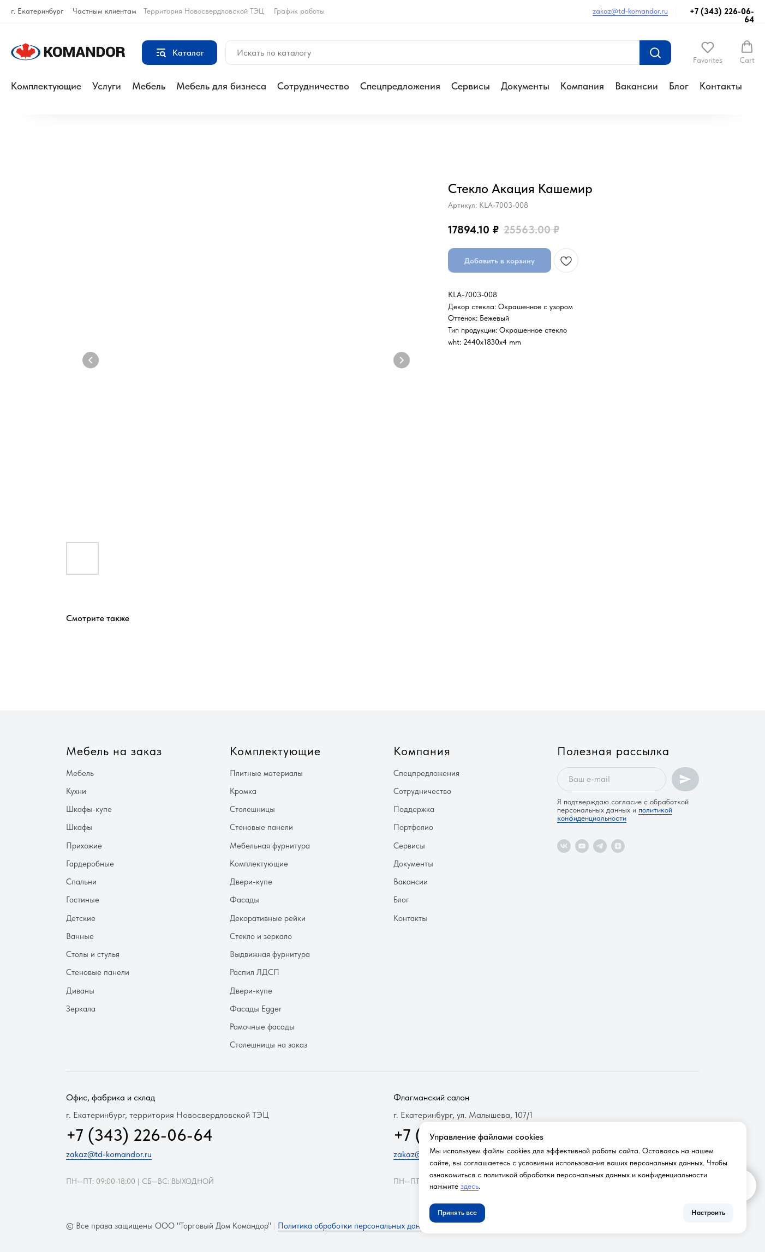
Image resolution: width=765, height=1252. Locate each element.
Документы (525, 86)
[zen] (618, 846)
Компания (582, 86)
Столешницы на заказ (268, 1045)
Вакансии (636, 86)
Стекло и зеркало (261, 936)
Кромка (243, 791)
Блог (679, 86)
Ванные (80, 936)
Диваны (80, 991)
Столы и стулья (92, 954)
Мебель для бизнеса (221, 86)
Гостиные (82, 900)
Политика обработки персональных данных (355, 1226)
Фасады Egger (256, 1009)
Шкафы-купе (89, 809)
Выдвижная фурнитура (270, 954)
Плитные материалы (266, 773)
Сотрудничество (313, 86)
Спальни (81, 882)
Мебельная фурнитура (270, 846)
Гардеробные (90, 864)
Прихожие (84, 846)
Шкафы (79, 827)
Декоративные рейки (268, 918)
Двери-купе (251, 882)
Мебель (148, 86)
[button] (707, 52)
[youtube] (582, 846)
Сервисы (470, 86)
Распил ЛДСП (254, 972)
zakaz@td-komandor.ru (630, 11)
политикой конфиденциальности (614, 813)
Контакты (721, 86)
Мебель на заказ (114, 751)
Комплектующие (46, 86)
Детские (80, 918)
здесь (470, 1186)
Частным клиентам (104, 11)
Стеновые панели (97, 972)
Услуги (106, 86)
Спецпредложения (400, 86)
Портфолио (413, 827)
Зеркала (80, 1009)
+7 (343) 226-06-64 (722, 16)
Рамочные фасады (262, 1027)
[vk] (564, 846)
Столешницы (252, 809)
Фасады (244, 900)
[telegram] (600, 846)
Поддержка (413, 809)
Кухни (76, 791)
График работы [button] (299, 11)
